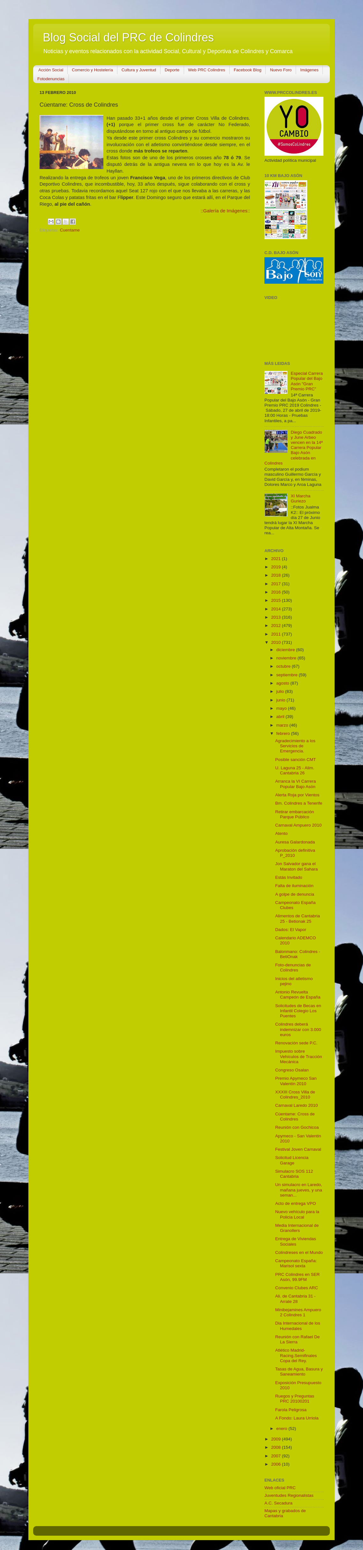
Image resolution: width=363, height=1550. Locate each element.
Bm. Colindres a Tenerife (298, 803)
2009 (276, 1439)
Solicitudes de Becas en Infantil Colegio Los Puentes (298, 1010)
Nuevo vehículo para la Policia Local (297, 1214)
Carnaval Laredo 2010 (296, 1105)
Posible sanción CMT (295, 759)
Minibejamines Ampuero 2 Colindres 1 (298, 1312)
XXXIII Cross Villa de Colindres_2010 (295, 1094)
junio (281, 700)
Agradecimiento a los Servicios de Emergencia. (295, 745)
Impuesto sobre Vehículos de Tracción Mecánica (298, 1056)
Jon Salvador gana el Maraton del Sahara (296, 866)
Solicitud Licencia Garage (291, 1160)
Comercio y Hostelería (92, 70)
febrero (283, 733)
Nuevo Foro (281, 70)
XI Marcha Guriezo (300, 498)
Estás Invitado (288, 877)
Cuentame (70, 230)
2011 (276, 634)
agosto (283, 683)
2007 (276, 1456)
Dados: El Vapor (290, 929)
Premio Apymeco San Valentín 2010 (296, 1081)
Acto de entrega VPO (295, 1203)
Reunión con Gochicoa (297, 1127)
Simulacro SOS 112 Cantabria (294, 1174)
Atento (281, 833)
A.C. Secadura (278, 1503)
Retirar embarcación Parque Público (294, 814)
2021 (276, 558)
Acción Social (50, 70)
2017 (276, 583)
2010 (276, 642)
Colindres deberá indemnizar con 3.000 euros (298, 1029)
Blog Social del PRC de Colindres (128, 37)
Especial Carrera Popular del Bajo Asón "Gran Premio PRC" (307, 381)
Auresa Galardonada (295, 842)
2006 (276, 1464)
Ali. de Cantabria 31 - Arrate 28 (295, 1299)
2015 (276, 600)
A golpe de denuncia (294, 894)
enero (282, 1428)
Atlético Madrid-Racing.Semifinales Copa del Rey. (296, 1355)
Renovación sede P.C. (296, 1043)
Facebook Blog (248, 70)
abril (280, 716)
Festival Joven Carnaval (298, 1149)
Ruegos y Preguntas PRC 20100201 (294, 1399)
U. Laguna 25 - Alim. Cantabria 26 (294, 770)
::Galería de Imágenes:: (225, 210)
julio (280, 691)
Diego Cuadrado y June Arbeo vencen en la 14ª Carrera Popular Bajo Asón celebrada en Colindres (293, 448)
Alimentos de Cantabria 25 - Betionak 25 (297, 918)
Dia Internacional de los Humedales (297, 1326)
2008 (276, 1447)
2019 (276, 567)
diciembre (286, 649)
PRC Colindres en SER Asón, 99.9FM (297, 1277)
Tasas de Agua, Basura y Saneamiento (299, 1371)
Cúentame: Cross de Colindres (295, 1116)
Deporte (172, 70)
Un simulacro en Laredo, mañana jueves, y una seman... (298, 1189)
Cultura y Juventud (139, 70)
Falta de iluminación (294, 885)
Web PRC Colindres (206, 70)
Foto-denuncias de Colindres (293, 967)
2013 (276, 617)
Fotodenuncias (50, 78)
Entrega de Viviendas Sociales (295, 1241)
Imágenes (309, 70)
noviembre (287, 658)
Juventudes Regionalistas (289, 1495)
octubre (284, 666)
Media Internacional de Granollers (297, 1228)
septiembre (287, 674)
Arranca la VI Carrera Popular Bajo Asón (295, 784)
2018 (276, 575)
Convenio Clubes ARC (296, 1287)
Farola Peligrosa (291, 1409)
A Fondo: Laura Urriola (297, 1418)
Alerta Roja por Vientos (297, 795)
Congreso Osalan (292, 1070)
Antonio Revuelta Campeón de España (298, 994)
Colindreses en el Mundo (299, 1252)
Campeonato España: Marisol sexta (296, 1263)
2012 (276, 625)
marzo (282, 725)
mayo (282, 708)
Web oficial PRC (280, 1487)
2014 (276, 609)
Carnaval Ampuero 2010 (298, 825)
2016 (276, 592)
